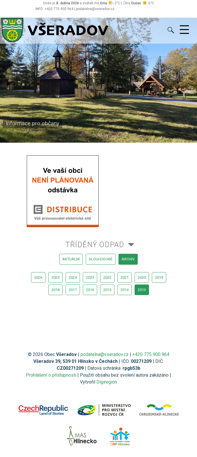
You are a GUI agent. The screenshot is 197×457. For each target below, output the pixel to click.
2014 (125, 290)
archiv (128, 259)
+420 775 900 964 (150, 354)
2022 (107, 277)
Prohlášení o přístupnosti (51, 375)
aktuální (71, 259)
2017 (73, 290)
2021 (125, 277)
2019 (159, 277)
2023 (90, 277)
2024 (73, 277)
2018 (55, 290)
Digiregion (106, 382)
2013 (142, 290)
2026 (38, 277)
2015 (107, 290)
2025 (55, 277)
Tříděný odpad (95, 244)
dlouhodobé (100, 259)
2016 (90, 290)
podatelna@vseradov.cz (105, 354)
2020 (142, 277)
